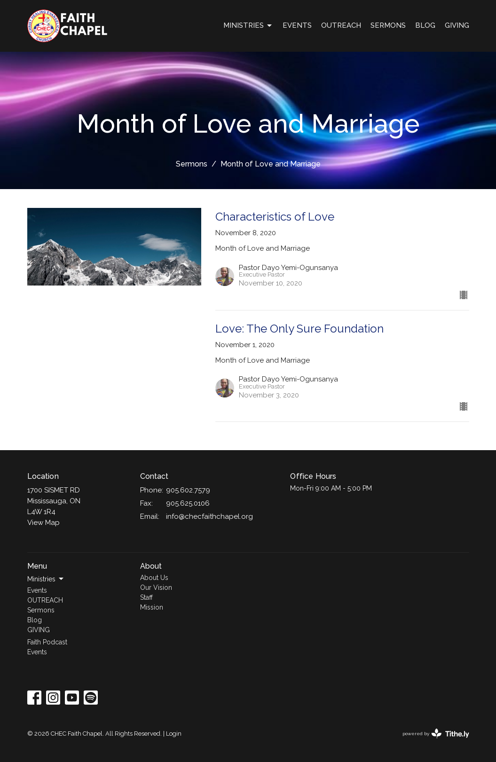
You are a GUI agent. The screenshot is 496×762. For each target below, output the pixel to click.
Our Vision (156, 587)
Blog (425, 25)
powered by (435, 733)
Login (173, 733)
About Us (154, 577)
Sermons (388, 25)
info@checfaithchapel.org (209, 516)
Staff (146, 597)
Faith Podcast (47, 642)
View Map (43, 522)
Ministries (248, 26)
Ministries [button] (46, 579)
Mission (151, 607)
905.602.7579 (188, 490)
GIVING (457, 25)
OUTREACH (341, 25)
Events (297, 25)
